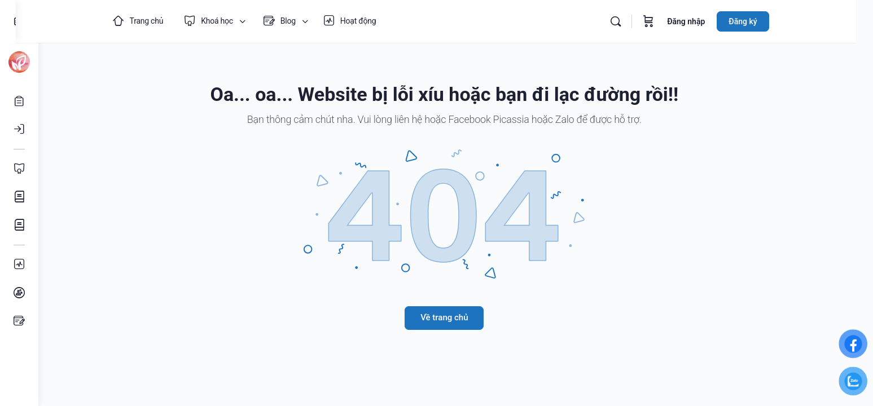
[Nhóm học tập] (19, 293)
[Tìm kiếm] (635, 21)
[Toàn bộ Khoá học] (19, 169)
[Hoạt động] (19, 264)
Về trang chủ (455, 317)
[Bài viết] (19, 321)
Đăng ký (762, 21)
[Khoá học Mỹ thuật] (19, 197)
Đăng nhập (706, 21)
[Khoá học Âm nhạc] (19, 225)
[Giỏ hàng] (668, 21)
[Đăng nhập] (19, 129)
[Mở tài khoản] (19, 101)
